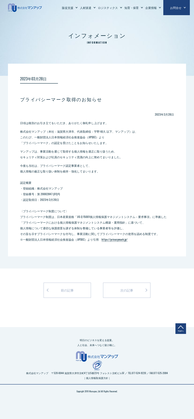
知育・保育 (131, 7)
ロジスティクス (108, 7)
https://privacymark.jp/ (115, 239)
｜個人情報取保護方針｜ (97, 378)
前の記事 (67, 291)
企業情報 (151, 7)
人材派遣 (85, 7)
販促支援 (67, 7)
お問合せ (175, 7)
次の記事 (126, 291)
